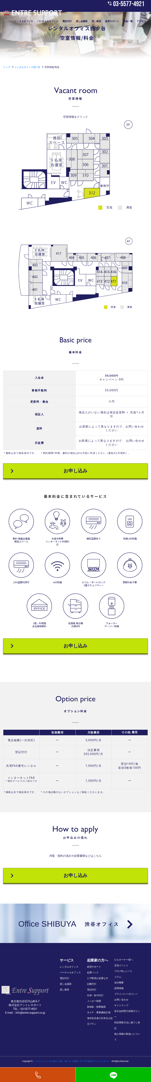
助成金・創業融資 (96, 1006)
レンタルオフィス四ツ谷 (27, 67)
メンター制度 (94, 1001)
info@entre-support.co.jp (30, 1012)
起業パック (93, 972)
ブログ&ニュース (123, 971)
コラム (117, 976)
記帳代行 (92, 984)
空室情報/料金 (51, 67)
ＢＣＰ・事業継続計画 (98, 1012)
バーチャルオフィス (47, 21)
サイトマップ (121, 1005)
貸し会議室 (81, 21)
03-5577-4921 (126, 4)
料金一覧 (128, 21)
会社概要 (119, 982)
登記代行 (92, 989)
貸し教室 (96, 21)
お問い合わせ (121, 999)
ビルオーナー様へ (123, 959)
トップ (6, 67)
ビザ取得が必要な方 (97, 978)
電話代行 (67, 21)
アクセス (141, 21)
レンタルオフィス (23, 21)
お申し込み (49, 471)
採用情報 (119, 988)
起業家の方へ (97, 960)
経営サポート (112, 21)
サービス (67, 960)
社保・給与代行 (95, 995)
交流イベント (121, 965)
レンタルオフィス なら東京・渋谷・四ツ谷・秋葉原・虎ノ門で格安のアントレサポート (71, 1061)
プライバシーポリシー (126, 994)
